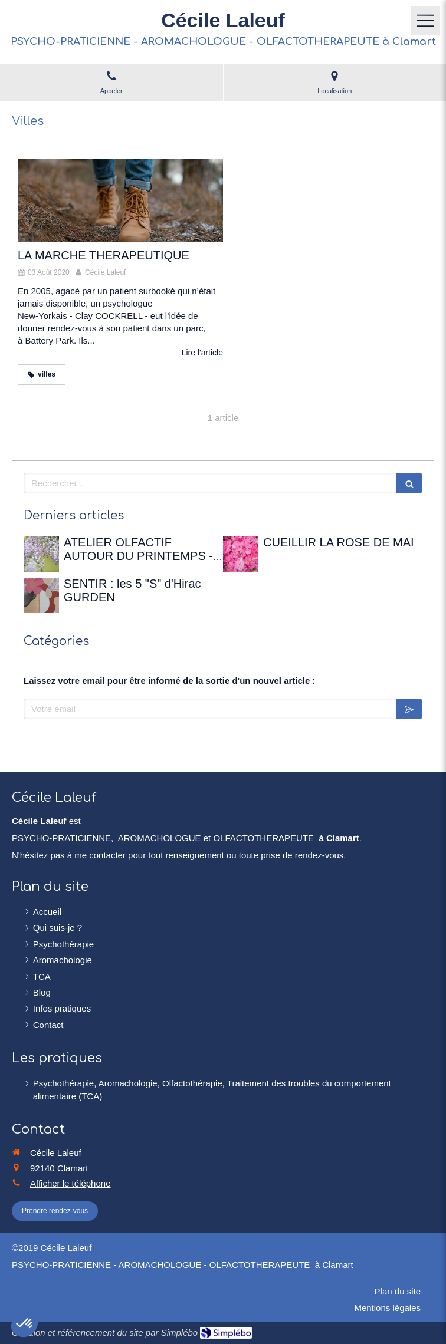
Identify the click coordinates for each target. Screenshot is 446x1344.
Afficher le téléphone (70, 1183)
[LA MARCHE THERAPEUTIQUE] (120, 200)
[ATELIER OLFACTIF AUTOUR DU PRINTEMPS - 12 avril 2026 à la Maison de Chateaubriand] (41, 554)
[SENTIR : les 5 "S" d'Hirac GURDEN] (41, 595)
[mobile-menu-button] (425, 20)
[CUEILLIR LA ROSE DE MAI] (240, 554)
